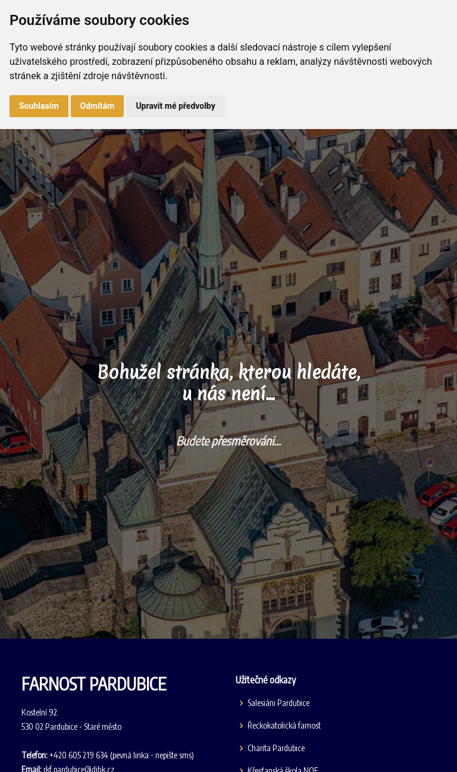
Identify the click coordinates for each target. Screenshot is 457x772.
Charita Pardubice (276, 748)
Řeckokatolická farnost (284, 725)
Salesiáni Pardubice (278, 703)
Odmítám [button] (97, 106)
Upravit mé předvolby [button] (175, 106)
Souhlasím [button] (39, 106)
